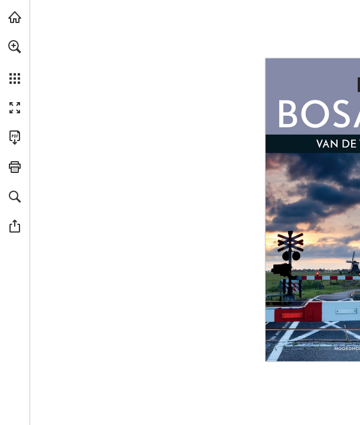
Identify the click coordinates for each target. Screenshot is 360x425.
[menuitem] (15, 62)
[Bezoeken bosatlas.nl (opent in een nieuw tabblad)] (15, 17)
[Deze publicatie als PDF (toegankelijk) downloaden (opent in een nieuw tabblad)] (15, 137)
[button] (15, 46)
